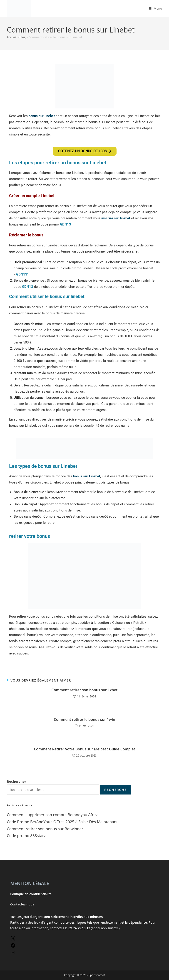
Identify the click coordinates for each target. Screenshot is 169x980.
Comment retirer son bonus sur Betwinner (45, 828)
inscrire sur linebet (115, 218)
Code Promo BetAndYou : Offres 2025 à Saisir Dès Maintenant (62, 821)
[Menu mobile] (155, 8)
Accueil (12, 37)
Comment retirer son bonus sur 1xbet (85, 689)
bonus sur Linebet (86, 476)
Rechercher (16, 781)
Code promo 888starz (26, 835)
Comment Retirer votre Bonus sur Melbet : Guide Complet (84, 749)
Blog (23, 37)
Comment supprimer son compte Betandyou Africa (53, 814)
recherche (115, 789)
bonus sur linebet (42, 116)
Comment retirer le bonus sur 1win (84, 719)
